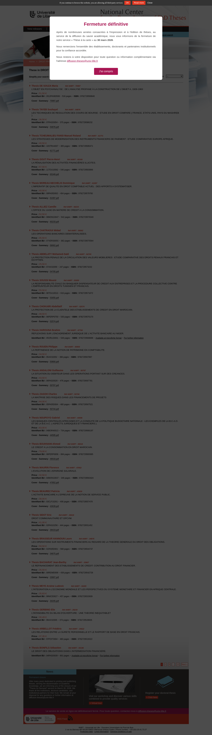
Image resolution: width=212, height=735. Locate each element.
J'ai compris (106, 71)
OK (127, 3)
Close (150, 3)
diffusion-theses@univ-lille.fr (82, 60)
